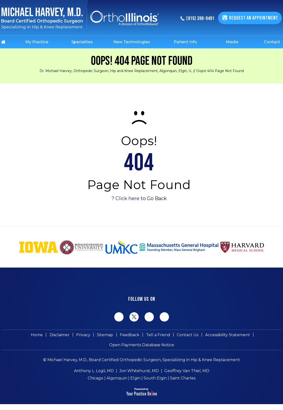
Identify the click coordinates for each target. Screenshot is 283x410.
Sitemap (106, 336)
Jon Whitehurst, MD (139, 375)
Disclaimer (62, 336)
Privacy (85, 336)
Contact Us (185, 336)
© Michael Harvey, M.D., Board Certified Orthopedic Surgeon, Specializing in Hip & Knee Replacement (141, 364)
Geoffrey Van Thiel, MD (186, 375)
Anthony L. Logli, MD (94, 375)
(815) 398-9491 (194, 19)
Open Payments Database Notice (141, 348)
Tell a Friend (157, 336)
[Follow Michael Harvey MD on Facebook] (119, 317)
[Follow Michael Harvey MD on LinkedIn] (149, 317)
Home (41, 336)
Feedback (129, 336)
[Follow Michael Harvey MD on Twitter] (134, 316)
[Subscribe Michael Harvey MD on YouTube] (164, 317)
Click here (127, 198)
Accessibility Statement (223, 336)
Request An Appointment (253, 18)
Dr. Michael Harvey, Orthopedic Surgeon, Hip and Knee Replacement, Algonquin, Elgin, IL (116, 71)
